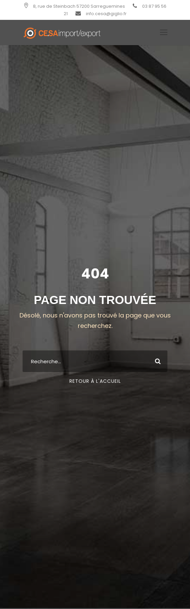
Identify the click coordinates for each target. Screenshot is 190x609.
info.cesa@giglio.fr (106, 13)
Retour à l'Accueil (95, 381)
